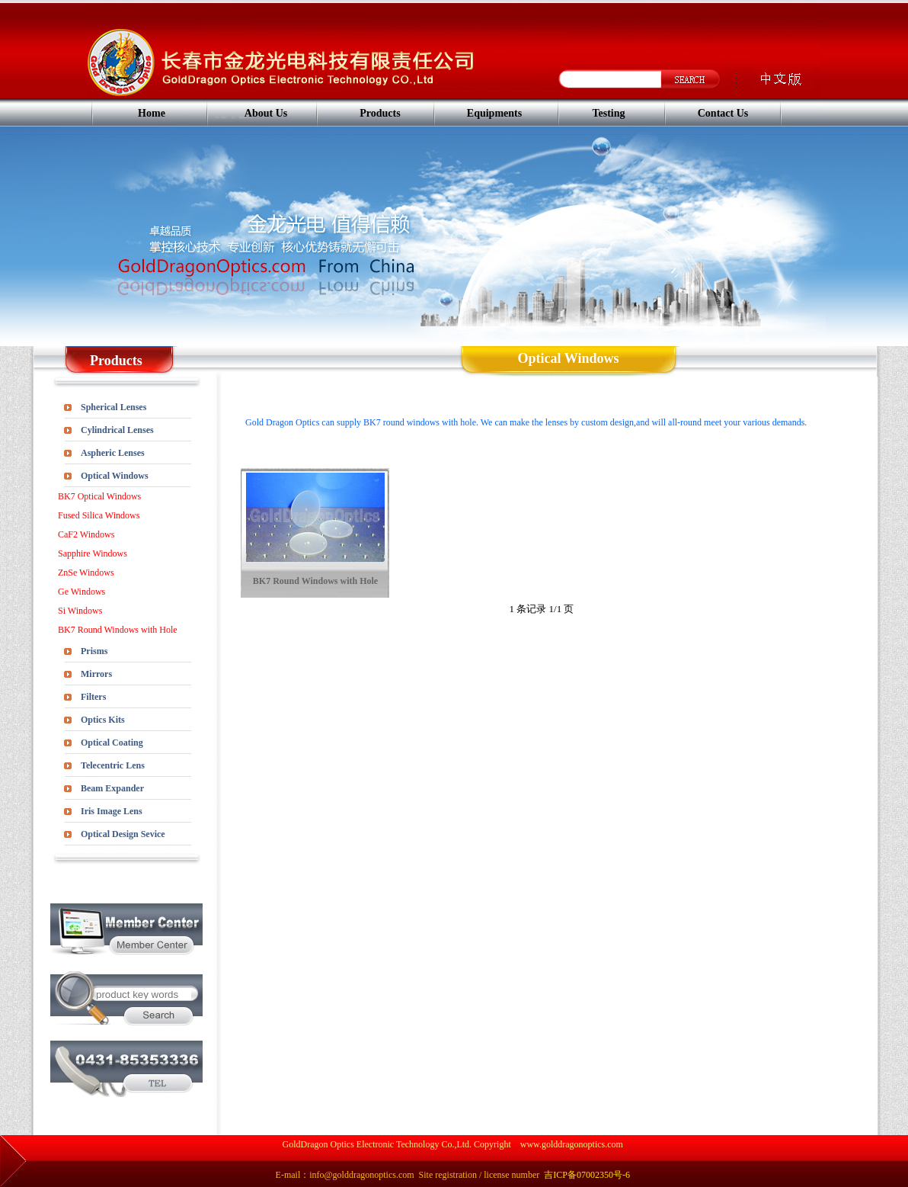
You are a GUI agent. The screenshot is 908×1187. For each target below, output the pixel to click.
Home (151, 113)
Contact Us (723, 113)
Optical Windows (115, 475)
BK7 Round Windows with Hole (117, 629)
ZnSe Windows (86, 572)
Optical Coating (112, 742)
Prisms (94, 651)
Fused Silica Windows (98, 515)
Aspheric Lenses (113, 453)
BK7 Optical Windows (99, 496)
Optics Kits (103, 719)
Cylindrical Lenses (117, 430)
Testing (608, 113)
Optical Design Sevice (123, 834)
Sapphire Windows (92, 553)
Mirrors (96, 674)
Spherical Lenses (113, 407)
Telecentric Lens (113, 765)
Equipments (494, 113)
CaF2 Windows (86, 534)
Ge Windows (81, 591)
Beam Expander (112, 788)
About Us (266, 113)
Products (380, 113)
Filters (93, 696)
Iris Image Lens (111, 811)
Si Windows (80, 610)
